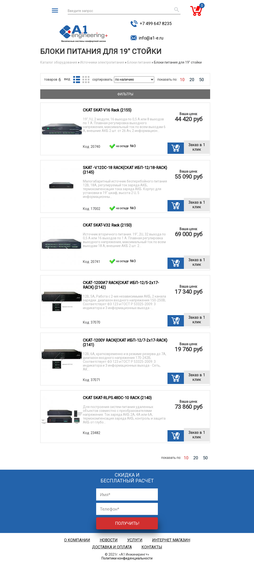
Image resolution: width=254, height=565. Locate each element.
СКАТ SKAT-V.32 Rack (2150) (107, 225)
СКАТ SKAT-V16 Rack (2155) (107, 110)
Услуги (134, 540)
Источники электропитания (102, 62)
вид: (67, 79)
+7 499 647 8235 (156, 23)
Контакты (151, 547)
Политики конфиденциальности (127, 558)
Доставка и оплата (112, 547)
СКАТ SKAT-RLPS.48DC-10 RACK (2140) (117, 398)
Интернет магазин (171, 540)
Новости (109, 540)
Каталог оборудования (58, 62)
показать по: (167, 79)
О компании (77, 540)
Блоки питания (139, 62)
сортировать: (103, 79)
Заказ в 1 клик (196, 147)
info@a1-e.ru (151, 37)
